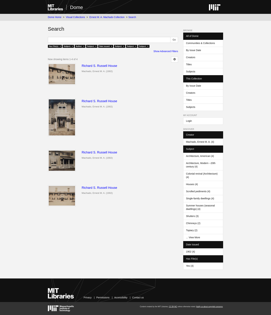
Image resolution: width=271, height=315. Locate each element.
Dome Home (55, 17)
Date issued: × (105, 46)
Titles (189, 64)
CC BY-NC (173, 307)
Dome (76, 7)
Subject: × (68, 46)
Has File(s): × (55, 46)
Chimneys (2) (193, 223)
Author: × (80, 46)
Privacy (88, 297)
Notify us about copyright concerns (209, 307)
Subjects (190, 71)
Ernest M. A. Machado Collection (107, 17)
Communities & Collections (200, 43)
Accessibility (120, 297)
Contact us (138, 297)
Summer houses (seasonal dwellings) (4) (200, 207)
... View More (193, 237)
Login (189, 120)
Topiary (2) (191, 230)
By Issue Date (193, 50)
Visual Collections (75, 17)
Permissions (102, 297)
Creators (190, 57)
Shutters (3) (192, 216)
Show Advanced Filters (165, 51)
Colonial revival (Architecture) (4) (202, 175)
